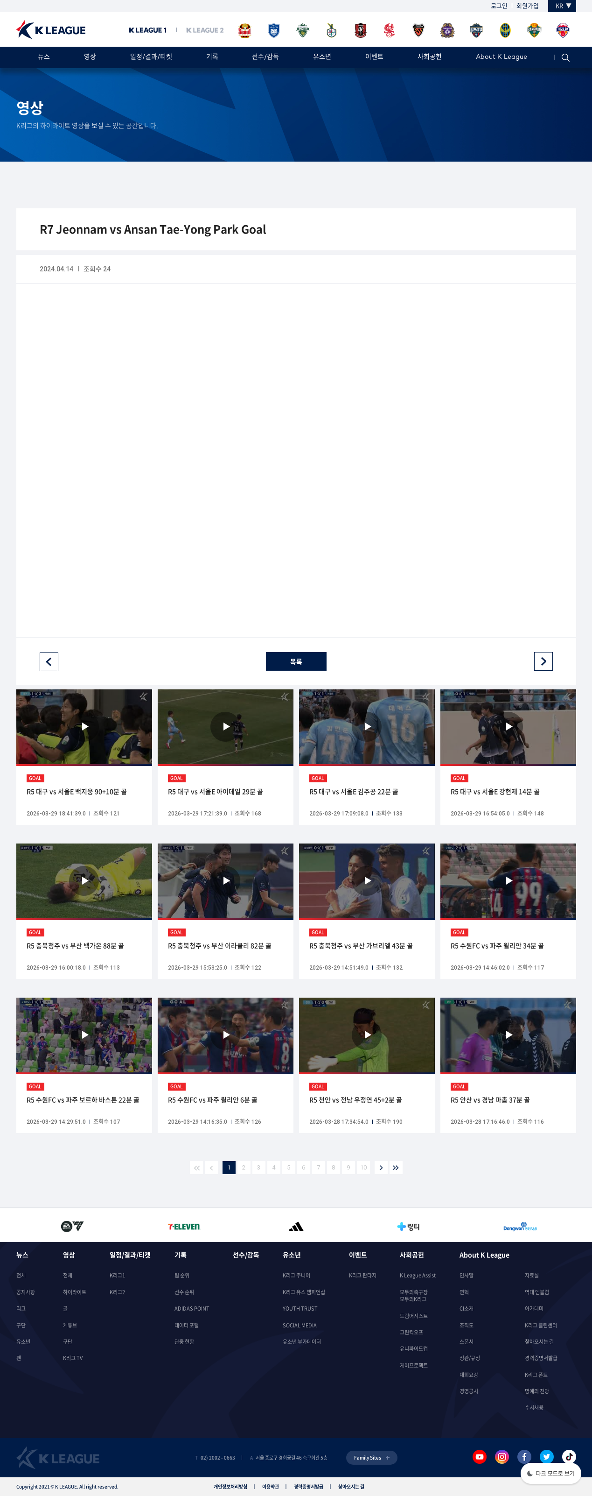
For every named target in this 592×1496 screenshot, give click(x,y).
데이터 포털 (186, 1325)
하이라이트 (74, 1292)
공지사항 (25, 1292)
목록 (296, 661)
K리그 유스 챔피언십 (304, 1292)
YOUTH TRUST (300, 1308)
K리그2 (117, 1292)
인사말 (467, 1275)
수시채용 (534, 1407)
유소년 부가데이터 (302, 1342)
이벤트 (374, 57)
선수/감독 (265, 57)
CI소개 (467, 1308)
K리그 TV (73, 1358)
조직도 (467, 1325)
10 (363, 1167)
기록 (212, 57)
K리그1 (117, 1275)
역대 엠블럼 (537, 1292)
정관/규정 (470, 1358)
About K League (501, 57)
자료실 (532, 1275)
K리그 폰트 (536, 1375)
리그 (21, 1308)
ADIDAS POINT (191, 1308)
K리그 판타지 (362, 1275)
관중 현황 (184, 1342)
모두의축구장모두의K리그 (414, 1295)
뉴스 (44, 57)
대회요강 (469, 1375)
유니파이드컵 (414, 1349)
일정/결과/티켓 (151, 57)
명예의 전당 (537, 1391)
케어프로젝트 (414, 1365)
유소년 (322, 57)
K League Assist (418, 1275)
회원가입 (527, 5)
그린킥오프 (411, 1332)
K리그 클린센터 (541, 1325)
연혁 (464, 1292)
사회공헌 (430, 57)
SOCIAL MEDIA (300, 1325)
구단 (21, 1325)
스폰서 (467, 1342)
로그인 (499, 5)
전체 (21, 1275)
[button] (551, 1474)
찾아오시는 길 (539, 1342)
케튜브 (70, 1325)
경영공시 (469, 1391)
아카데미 (534, 1308)
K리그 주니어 (296, 1275)
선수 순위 (184, 1292)
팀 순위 (181, 1275)
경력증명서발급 (541, 1358)
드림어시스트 (414, 1316)
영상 (90, 57)
